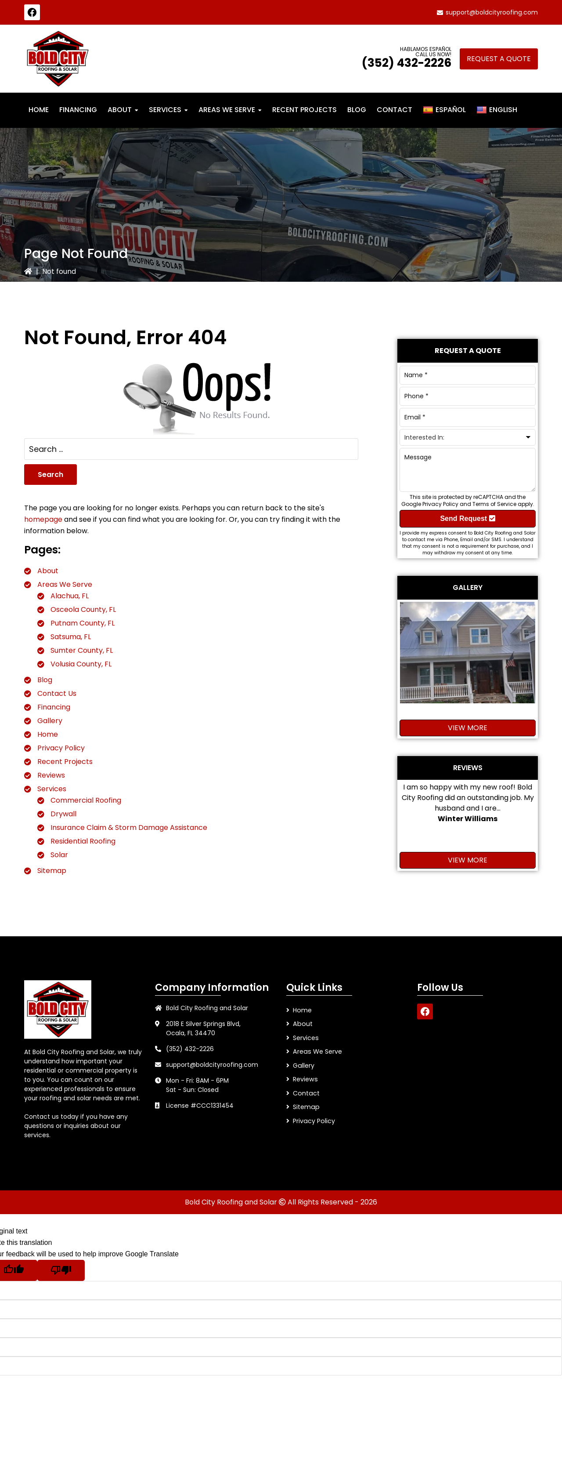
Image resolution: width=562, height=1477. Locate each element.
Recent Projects (65, 762)
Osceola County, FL (83, 609)
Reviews (51, 775)
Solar (59, 855)
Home (47, 734)
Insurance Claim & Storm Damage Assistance (128, 827)
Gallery (49, 721)
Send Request (467, 518)
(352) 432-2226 (406, 63)
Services (51, 789)
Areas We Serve (64, 584)
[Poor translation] (61, 1270)
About (47, 571)
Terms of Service (494, 504)
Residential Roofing (82, 841)
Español (444, 110)
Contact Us (56, 693)
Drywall (63, 814)
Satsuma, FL (70, 637)
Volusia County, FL (81, 664)
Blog (44, 680)
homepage (43, 519)
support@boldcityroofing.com (492, 12)
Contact (306, 1092)
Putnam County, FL (82, 623)
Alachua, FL (69, 596)
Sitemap (51, 871)
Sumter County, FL (81, 650)
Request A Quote (499, 59)
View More (467, 728)
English (496, 110)
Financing (53, 707)
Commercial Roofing (85, 800)
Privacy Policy (61, 748)
